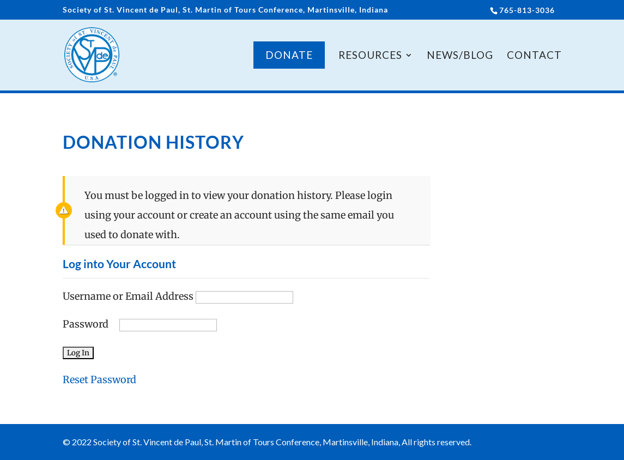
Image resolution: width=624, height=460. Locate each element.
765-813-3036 (527, 10)
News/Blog (460, 56)
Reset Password (99, 379)
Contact (534, 56)
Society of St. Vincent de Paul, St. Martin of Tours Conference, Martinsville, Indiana (225, 10)
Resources (370, 56)
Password (85, 324)
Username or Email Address (128, 296)
